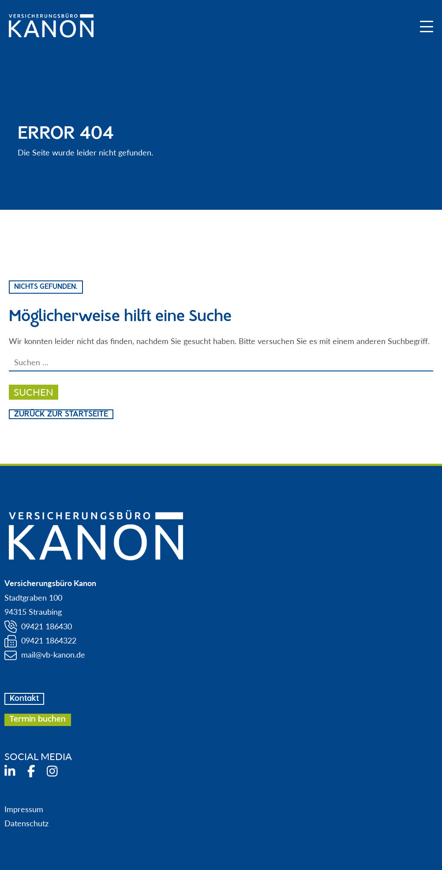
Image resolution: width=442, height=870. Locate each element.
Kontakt (24, 699)
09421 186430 (46, 626)
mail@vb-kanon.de (53, 654)
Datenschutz (26, 823)
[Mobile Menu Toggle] (426, 26)
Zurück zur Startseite (61, 414)
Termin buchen (38, 719)
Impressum (23, 809)
